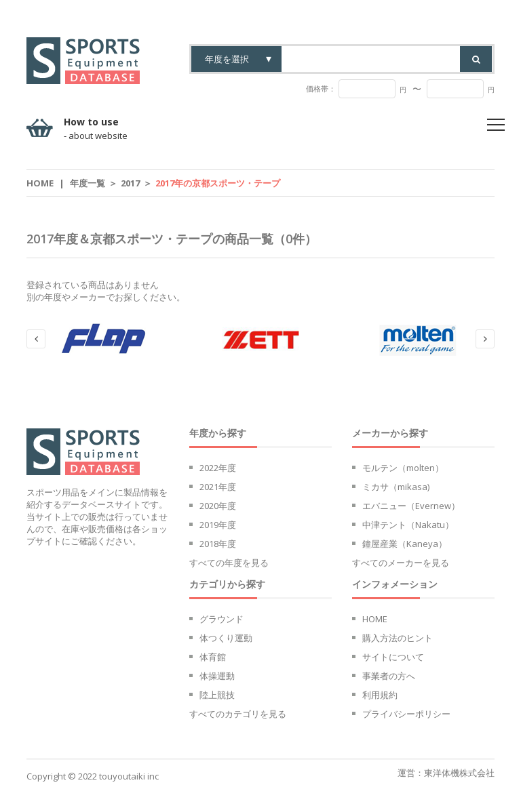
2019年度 (217, 525)
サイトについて (393, 657)
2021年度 (217, 487)
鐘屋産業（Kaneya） (404, 544)
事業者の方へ (388, 676)
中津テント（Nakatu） (408, 525)
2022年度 (217, 468)
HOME (374, 619)
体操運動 (217, 676)
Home (40, 183)
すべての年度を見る (229, 563)
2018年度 (217, 544)
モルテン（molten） (403, 468)
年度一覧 (87, 183)
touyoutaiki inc (129, 776)
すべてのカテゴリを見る (237, 714)
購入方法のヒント (397, 638)
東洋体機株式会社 (459, 773)
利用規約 (380, 695)
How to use (96, 128)
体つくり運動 (225, 638)
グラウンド (221, 619)
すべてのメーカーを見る (400, 563)
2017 (130, 183)
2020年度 (217, 506)
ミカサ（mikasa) (395, 487)
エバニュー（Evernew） (411, 506)
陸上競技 (217, 695)
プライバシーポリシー (406, 714)
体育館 (212, 657)
